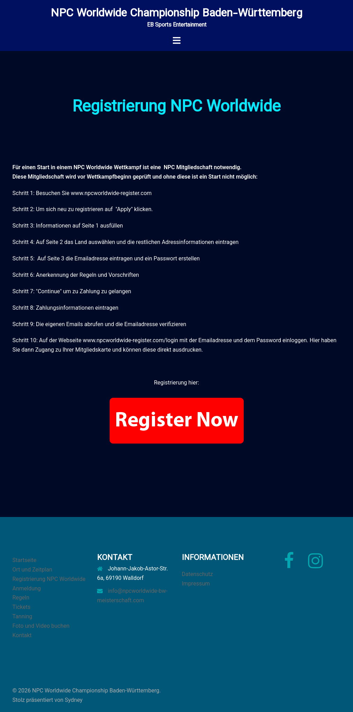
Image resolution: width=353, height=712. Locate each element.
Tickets (22, 607)
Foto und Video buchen (41, 626)
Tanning (22, 616)
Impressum (196, 583)
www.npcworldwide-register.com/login (130, 340)
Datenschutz (197, 574)
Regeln (21, 597)
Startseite (25, 560)
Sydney (74, 700)
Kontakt (22, 635)
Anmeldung (27, 588)
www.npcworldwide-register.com (111, 193)
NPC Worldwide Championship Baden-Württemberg (176, 13)
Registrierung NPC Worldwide (49, 579)
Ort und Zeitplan (32, 569)
